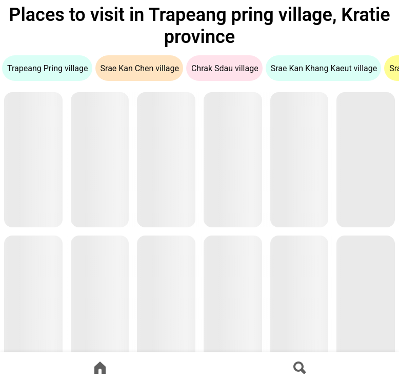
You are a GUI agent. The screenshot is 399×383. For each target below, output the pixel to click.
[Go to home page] (100, 367)
